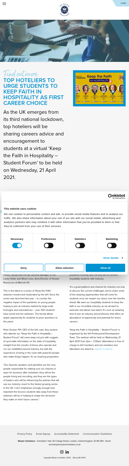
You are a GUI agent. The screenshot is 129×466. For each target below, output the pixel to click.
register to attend (103, 349)
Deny (24, 267)
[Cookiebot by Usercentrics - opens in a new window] (110, 196)
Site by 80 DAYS (79, 458)
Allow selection (64, 267)
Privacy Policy (24, 433)
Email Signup (43, 433)
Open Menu (4, 4)
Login (123, 3)
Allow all (105, 267)
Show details (111, 257)
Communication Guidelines (97, 433)
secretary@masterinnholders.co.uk (65, 444)
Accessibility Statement (66, 433)
